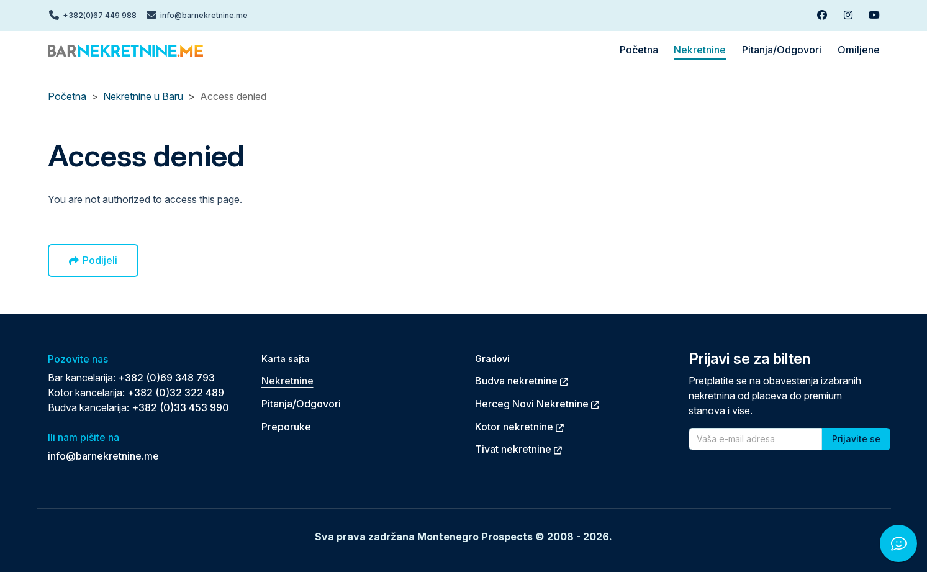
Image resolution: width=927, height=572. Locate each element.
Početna (67, 96)
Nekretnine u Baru (143, 96)
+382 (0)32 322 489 (175, 392)
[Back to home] (125, 50)
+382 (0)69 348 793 (166, 377)
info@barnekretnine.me (103, 456)
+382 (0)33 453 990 (180, 407)
